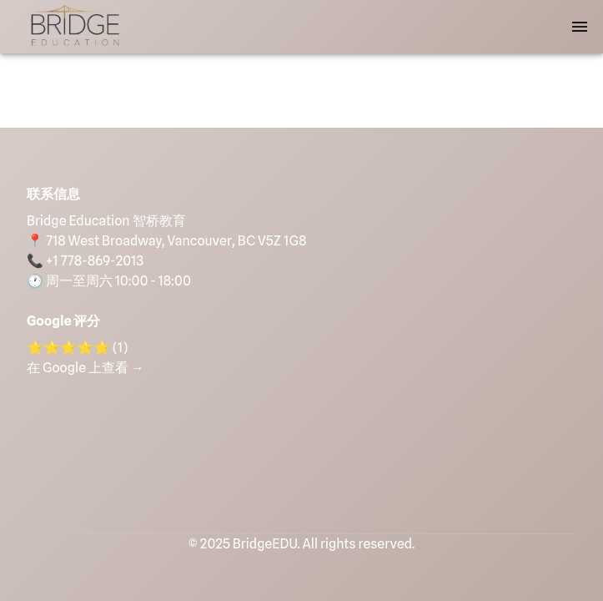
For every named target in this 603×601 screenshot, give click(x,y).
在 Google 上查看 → (85, 368)
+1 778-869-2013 (94, 261)
